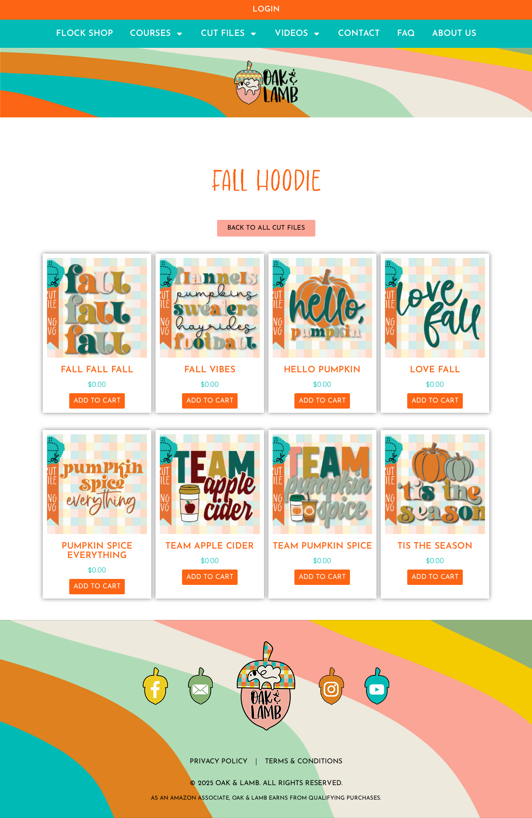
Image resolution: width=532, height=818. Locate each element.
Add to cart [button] (97, 400)
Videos (298, 33)
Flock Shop (84, 33)
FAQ (406, 33)
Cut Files (229, 33)
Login (266, 10)
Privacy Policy (218, 761)
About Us (454, 33)
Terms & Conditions (303, 761)
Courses (157, 33)
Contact (359, 33)
